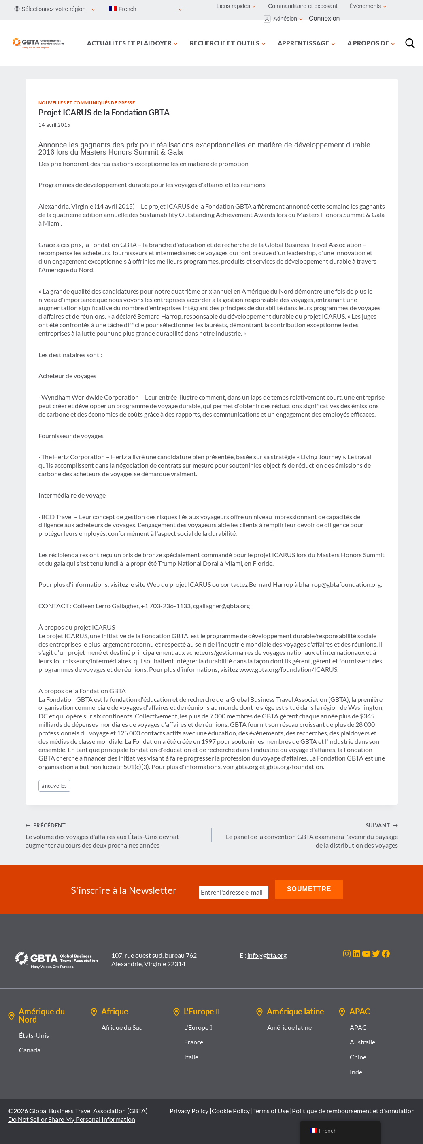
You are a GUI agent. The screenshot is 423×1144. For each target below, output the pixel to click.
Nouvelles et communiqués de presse (86, 102)
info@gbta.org (267, 953)
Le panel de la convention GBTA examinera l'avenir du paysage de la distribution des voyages (308, 835)
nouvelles (54, 785)
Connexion (324, 18)
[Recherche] (410, 43)
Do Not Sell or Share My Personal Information (71, 1117)
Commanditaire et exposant (302, 6)
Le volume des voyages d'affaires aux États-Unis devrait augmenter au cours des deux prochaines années (115, 835)
